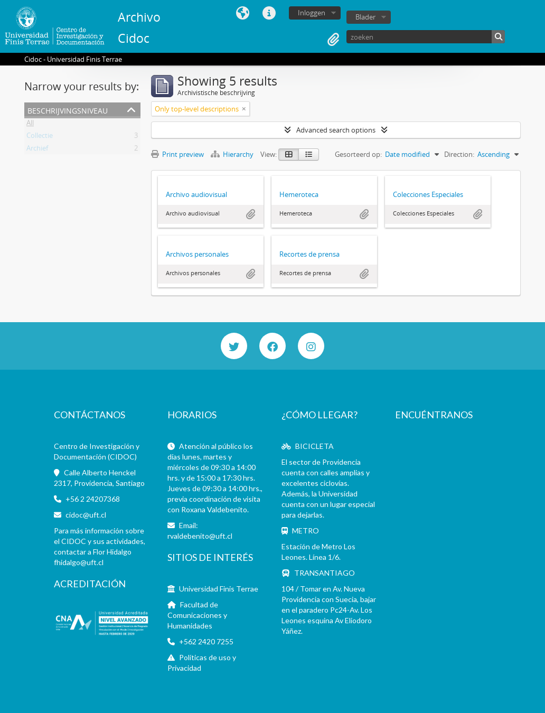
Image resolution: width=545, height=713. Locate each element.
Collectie (39, 137)
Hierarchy (233, 154)
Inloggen (311, 12)
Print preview (177, 154)
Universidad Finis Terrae (218, 588)
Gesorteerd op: (358, 154)
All (30, 124)
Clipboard (333, 39)
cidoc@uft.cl (85, 514)
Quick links (269, 13)
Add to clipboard (250, 214)
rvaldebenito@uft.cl (199, 535)
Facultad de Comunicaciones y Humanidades (197, 615)
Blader (365, 17)
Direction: (459, 154)
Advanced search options (335, 130)
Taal (243, 13)
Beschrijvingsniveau (67, 109)
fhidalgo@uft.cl (79, 562)
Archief (37, 150)
